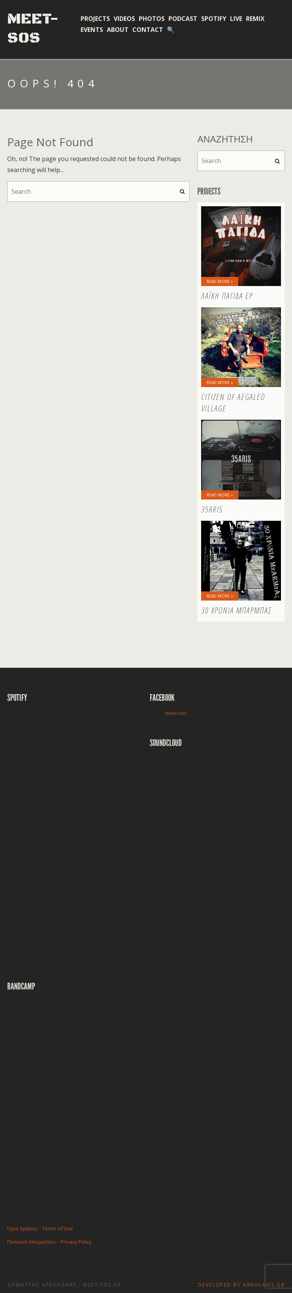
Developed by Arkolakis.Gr (241, 1285)
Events (92, 29)
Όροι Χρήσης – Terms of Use (40, 1228)
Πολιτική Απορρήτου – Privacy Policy (49, 1241)
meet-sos (176, 713)
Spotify (213, 18)
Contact (147, 29)
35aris (212, 509)
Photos (152, 18)
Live (236, 18)
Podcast (182, 18)
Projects (95, 18)
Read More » (219, 281)
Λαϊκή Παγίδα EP (227, 295)
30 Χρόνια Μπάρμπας (236, 610)
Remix (255, 18)
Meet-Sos (33, 28)
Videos (124, 18)
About (118, 29)
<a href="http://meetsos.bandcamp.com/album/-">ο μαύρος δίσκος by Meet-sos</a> (73, 1101)
